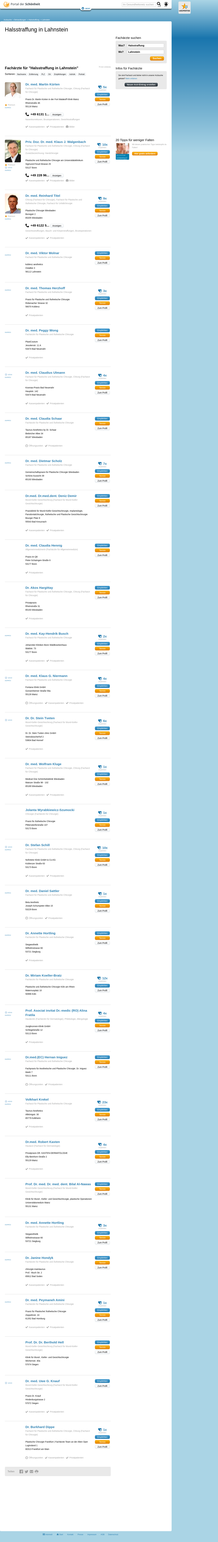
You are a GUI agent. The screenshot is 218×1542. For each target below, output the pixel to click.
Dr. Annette (40, 933)
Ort (49, 74)
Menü (85, 8)
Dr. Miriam (43, 975)
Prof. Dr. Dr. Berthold (44, 1342)
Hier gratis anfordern (144, 153)
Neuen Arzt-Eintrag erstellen (141, 84)
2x (102, 636)
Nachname (21, 74)
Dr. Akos (39, 587)
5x (102, 87)
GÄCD (10, 167)
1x (102, 767)
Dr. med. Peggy (41, 330)
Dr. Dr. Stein (40, 718)
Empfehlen (102, 94)
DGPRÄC (8, 107)
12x (102, 978)
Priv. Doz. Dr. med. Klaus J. (55, 142)
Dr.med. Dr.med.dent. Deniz (51, 496)
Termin (102, 99)
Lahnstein (46, 20)
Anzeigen (56, 114)
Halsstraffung (34, 20)
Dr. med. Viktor (42, 253)
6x (102, 721)
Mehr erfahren (131, 78)
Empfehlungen (60, 74)
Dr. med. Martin (42, 84)
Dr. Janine (39, 1258)
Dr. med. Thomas (45, 288)
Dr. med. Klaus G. (46, 676)
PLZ (43, 74)
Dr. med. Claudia (43, 418)
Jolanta (49, 810)
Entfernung (33, 74)
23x (102, 1102)
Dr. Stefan (37, 845)
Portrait (82, 74)
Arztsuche (8, 20)
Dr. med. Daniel (42, 891)
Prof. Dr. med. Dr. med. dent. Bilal (58, 1184)
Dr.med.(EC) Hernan (46, 1057)
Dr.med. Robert (42, 1142)
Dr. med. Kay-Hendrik (46, 633)
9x (102, 198)
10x (102, 144)
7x (102, 463)
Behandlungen (20, 20)
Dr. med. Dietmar (43, 461)
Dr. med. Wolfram (43, 764)
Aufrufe (72, 74)
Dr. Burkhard (39, 1427)
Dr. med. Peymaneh (45, 1300)
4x (102, 375)
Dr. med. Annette (44, 1222)
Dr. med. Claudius (45, 372)
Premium (10, 105)
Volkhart (37, 1099)
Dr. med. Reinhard (42, 195)
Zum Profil (102, 104)
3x (102, 291)
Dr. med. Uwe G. (42, 1381)
